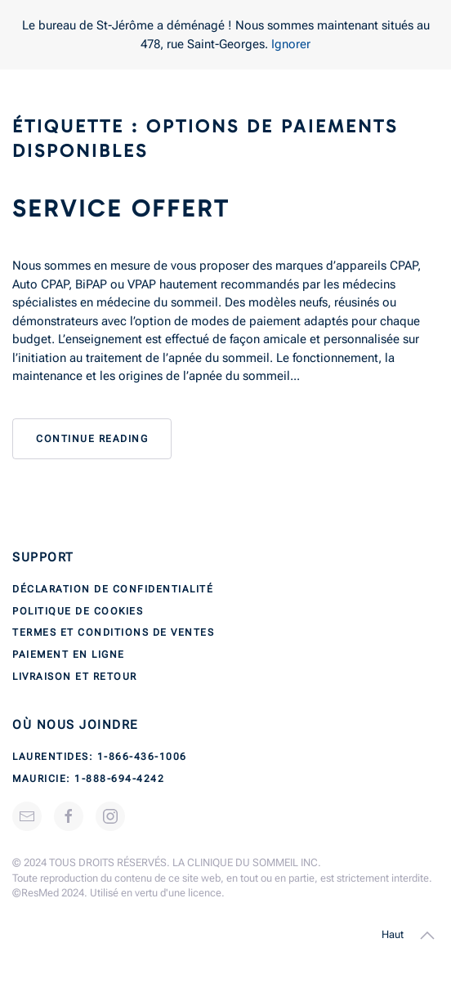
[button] (427, 935)
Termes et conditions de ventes (113, 632)
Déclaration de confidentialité (112, 589)
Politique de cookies (77, 611)
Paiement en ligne (68, 654)
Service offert (121, 208)
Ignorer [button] (290, 44)
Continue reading (92, 439)
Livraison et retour (74, 676)
